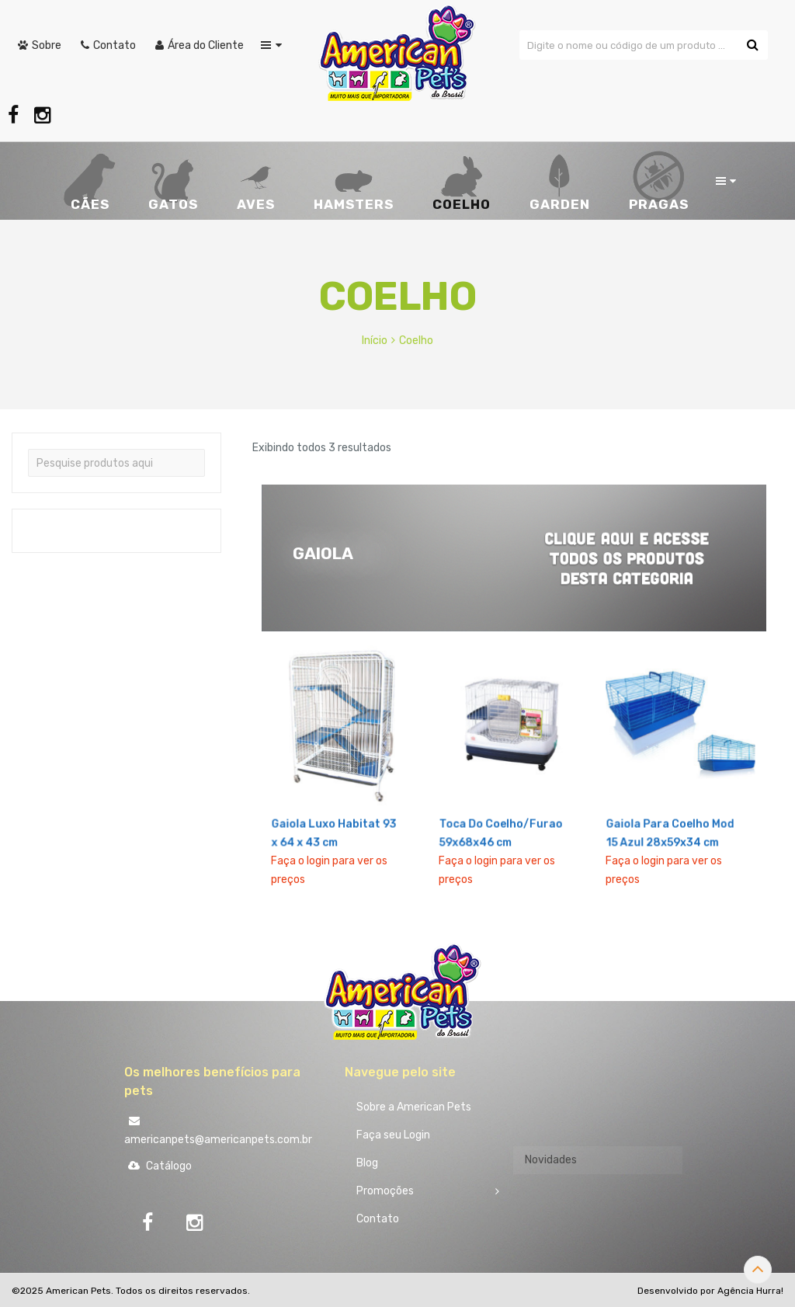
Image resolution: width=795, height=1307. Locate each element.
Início (374, 340)
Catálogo (158, 1166)
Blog (367, 1163)
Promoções (385, 1191)
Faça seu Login (393, 1135)
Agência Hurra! (750, 1290)
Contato (377, 1218)
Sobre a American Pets (413, 1107)
